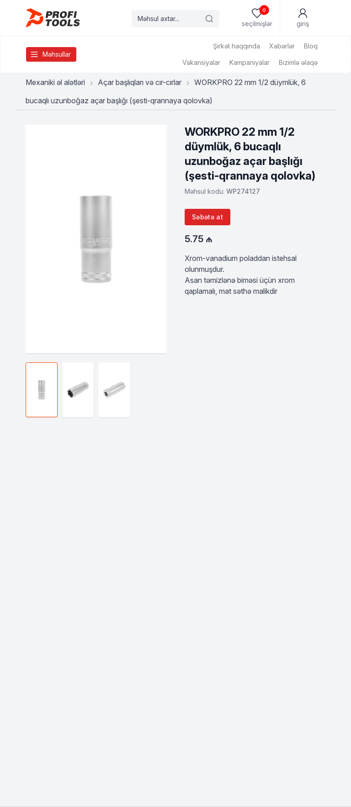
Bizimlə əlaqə (298, 62)
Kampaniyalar (249, 62)
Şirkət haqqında (236, 46)
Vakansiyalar (201, 62)
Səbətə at (207, 217)
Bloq (311, 46)
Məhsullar (50, 54)
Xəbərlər (282, 46)
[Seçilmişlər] (257, 18)
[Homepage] (53, 17)
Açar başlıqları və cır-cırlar (139, 82)
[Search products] (175, 18)
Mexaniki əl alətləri (55, 82)
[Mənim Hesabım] (302, 18)
